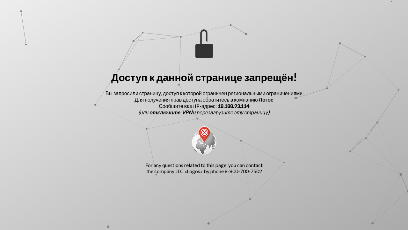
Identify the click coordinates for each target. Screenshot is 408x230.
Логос (266, 99)
